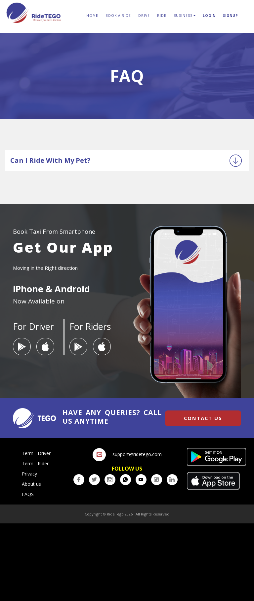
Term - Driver (36, 453)
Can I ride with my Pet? (50, 160)
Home (92, 15)
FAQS (28, 494)
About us (31, 484)
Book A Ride (118, 15)
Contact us (203, 418)
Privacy (29, 474)
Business (183, 15)
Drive (144, 15)
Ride (161, 15)
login (209, 15)
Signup (230, 15)
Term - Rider (35, 463)
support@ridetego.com (137, 454)
